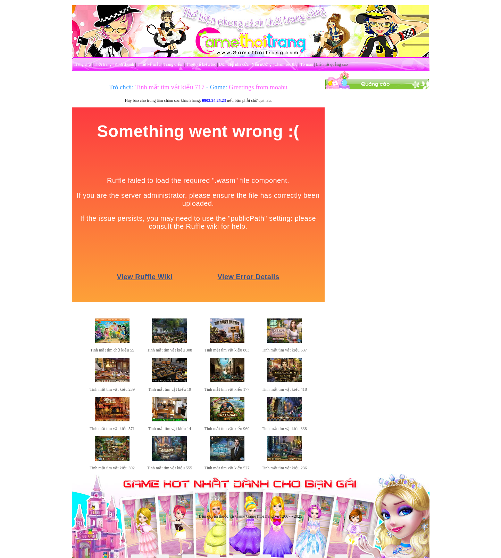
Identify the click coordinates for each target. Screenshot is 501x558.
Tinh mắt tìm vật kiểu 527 (227, 468)
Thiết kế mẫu (148, 64)
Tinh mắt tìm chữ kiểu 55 (112, 350)
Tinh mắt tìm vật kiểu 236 (284, 468)
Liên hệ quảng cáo (332, 64)
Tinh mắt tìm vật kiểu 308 (169, 350)
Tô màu (306, 64)
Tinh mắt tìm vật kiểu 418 (284, 389)
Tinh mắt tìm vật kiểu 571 (112, 428)
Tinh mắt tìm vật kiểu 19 (169, 389)
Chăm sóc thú (285, 64)
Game (240, 516)
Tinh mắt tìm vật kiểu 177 (227, 389)
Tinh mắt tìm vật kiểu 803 (227, 350)
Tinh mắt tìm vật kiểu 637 (284, 350)
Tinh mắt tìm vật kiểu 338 (284, 428)
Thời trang (102, 64)
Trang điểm (173, 64)
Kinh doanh (124, 64)
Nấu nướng (261, 64)
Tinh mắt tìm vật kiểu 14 (169, 428)
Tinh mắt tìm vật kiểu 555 (169, 468)
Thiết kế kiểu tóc (201, 64)
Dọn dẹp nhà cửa (234, 64)
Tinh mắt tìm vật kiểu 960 (227, 428)
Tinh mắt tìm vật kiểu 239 (112, 389)
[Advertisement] (377, 194)
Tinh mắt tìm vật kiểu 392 (112, 468)
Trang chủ (82, 64)
